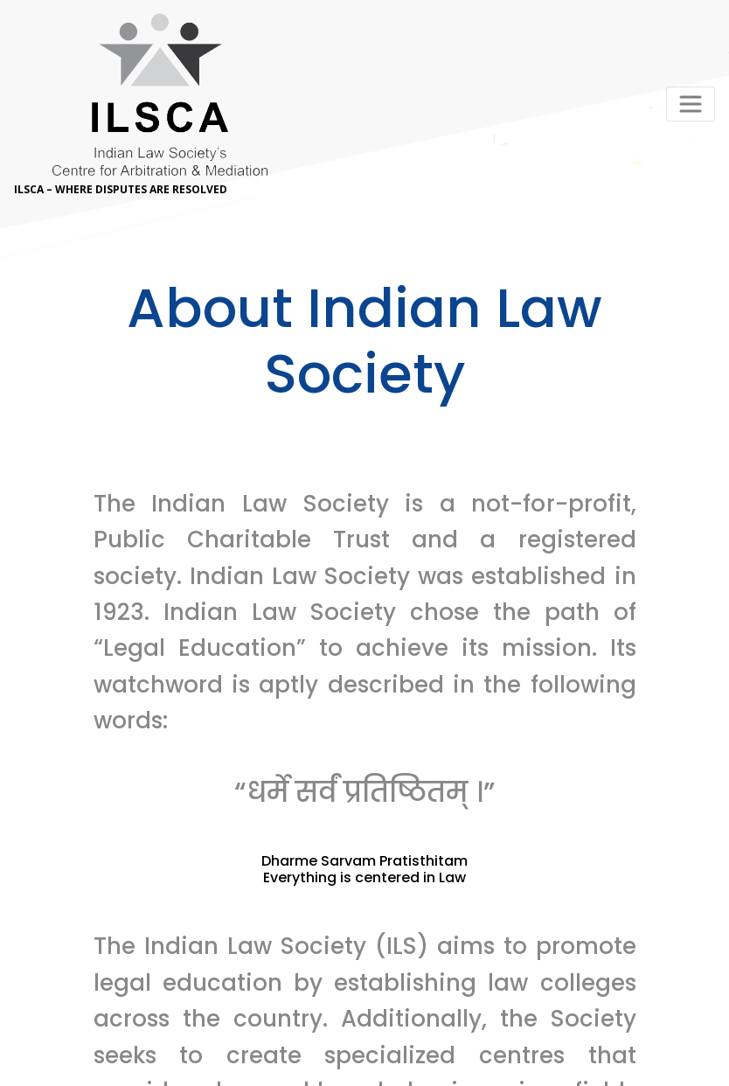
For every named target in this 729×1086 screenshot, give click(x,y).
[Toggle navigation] (690, 104)
